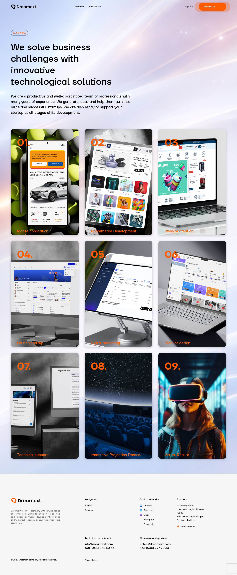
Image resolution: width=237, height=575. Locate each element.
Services (94, 7)
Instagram (149, 520)
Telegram (148, 510)
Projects (79, 7)
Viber (146, 515)
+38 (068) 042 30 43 (99, 548)
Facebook (148, 524)
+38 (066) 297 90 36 (154, 548)
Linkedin (148, 506)
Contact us (209, 7)
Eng (192, 7)
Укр (187, 7)
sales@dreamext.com (155, 544)
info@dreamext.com (99, 544)
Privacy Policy (91, 560)
